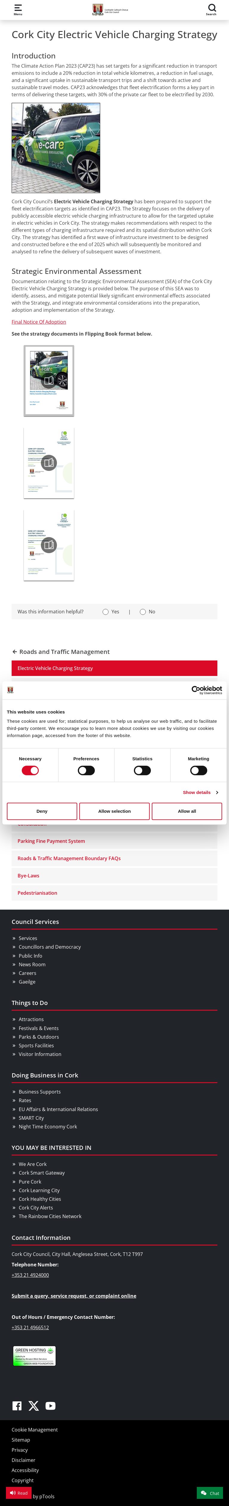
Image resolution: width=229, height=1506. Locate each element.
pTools (47, 1496)
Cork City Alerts (36, 1207)
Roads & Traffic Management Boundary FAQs (69, 858)
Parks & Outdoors (39, 1037)
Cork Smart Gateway (42, 1173)
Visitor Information (40, 1054)
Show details (197, 792)
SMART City (31, 1118)
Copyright (23, 1480)
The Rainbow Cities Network (50, 1216)
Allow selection (114, 811)
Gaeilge (27, 981)
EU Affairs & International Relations (58, 1109)
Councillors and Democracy (50, 947)
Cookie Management (35, 1429)
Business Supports (40, 1091)
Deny (41, 811)
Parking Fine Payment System (51, 841)
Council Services (35, 922)
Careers (27, 973)
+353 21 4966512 (30, 1327)
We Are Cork (33, 1164)
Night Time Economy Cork (48, 1126)
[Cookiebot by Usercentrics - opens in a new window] (196, 690)
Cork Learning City (39, 1190)
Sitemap (21, 1440)
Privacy (20, 1450)
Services (28, 938)
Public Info (30, 956)
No (152, 611)
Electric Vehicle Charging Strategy (55, 668)
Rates (25, 1100)
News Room (32, 964)
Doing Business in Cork (45, 1075)
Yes (115, 611)
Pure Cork (30, 1181)
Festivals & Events (39, 1028)
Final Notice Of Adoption (39, 322)
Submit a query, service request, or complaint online (74, 1296)
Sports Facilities (36, 1045)
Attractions (31, 1019)
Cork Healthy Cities (40, 1199)
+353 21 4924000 (30, 1275)
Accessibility (25, 1470)
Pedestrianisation (37, 893)
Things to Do (30, 1003)
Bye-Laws (28, 875)
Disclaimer (23, 1460)
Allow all (187, 811)
